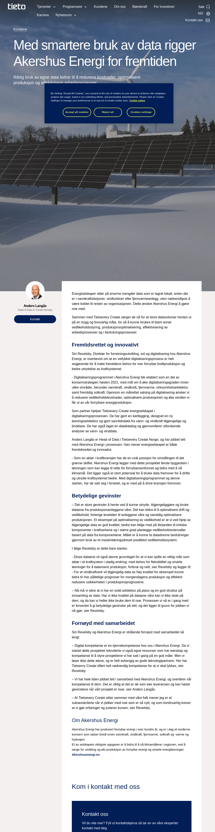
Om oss (120, 6)
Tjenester (44, 6)
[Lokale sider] (204, 13)
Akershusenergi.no (86, 754)
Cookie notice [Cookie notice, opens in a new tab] (137, 100)
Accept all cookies (77, 112)
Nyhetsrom (64, 15)
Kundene (100, 6)
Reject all (108, 112)
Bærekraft (139, 6)
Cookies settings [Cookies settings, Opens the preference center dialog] (141, 112)
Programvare (72, 6)
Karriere (43, 15)
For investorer (164, 6)
